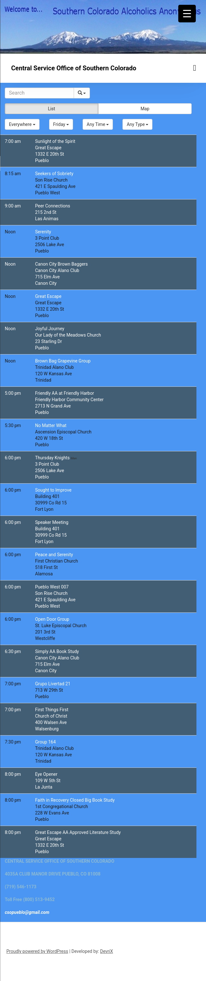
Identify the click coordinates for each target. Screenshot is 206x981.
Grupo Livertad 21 (52, 683)
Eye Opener (46, 774)
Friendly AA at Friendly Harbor (64, 393)
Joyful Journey (49, 328)
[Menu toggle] (194, 68)
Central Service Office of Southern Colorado (73, 68)
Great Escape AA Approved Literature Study (78, 832)
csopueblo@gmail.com (27, 912)
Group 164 (45, 741)
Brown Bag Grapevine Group (63, 360)
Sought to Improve (53, 490)
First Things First (51, 709)
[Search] (39, 93)
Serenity (43, 231)
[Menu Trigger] (187, 13)
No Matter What (50, 425)
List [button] (51, 108)
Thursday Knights (53, 457)
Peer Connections (52, 205)
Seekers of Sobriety (54, 173)
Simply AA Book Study (57, 651)
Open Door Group (52, 619)
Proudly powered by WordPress (37, 951)
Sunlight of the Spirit (55, 141)
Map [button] (145, 108)
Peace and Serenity (54, 554)
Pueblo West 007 (52, 586)
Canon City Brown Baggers (61, 264)
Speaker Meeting (51, 522)
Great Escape (48, 296)
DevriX (106, 951)
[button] (22, 124)
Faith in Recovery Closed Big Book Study (75, 800)
